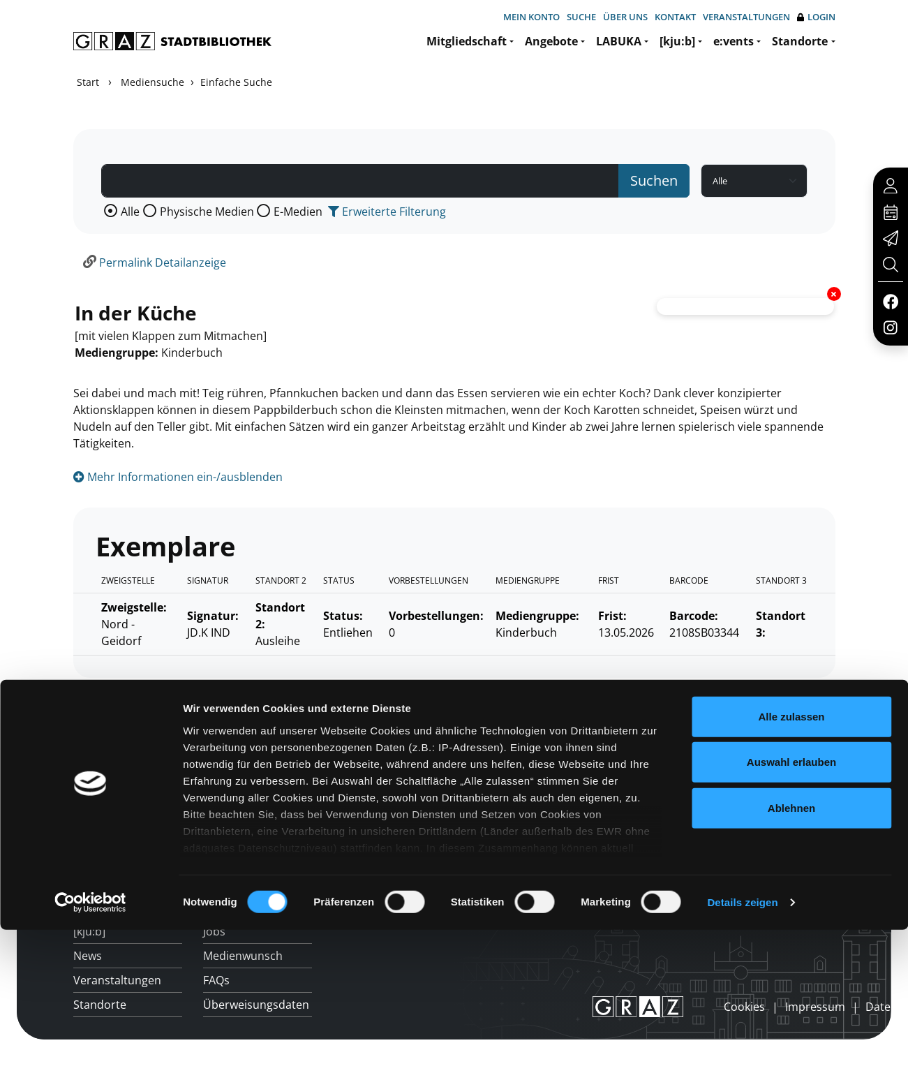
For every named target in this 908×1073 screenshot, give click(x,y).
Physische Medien (207, 211)
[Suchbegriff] (360, 181)
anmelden (700, 1007)
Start (88, 82)
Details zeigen (742, 950)
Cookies (744, 1006)
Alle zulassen (791, 763)
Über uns (625, 16)
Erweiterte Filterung (387, 211)
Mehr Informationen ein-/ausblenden (178, 476)
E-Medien (298, 211)
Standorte (800, 41)
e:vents (733, 41)
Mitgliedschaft (466, 41)
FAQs (216, 980)
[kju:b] (677, 41)
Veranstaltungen (746, 16)
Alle (130, 211)
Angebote (551, 41)
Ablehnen (791, 855)
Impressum (815, 1006)
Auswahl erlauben (791, 809)
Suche (581, 16)
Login (816, 17)
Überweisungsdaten (256, 1004)
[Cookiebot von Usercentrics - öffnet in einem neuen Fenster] (90, 950)
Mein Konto (531, 16)
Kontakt (675, 16)
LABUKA (618, 41)
